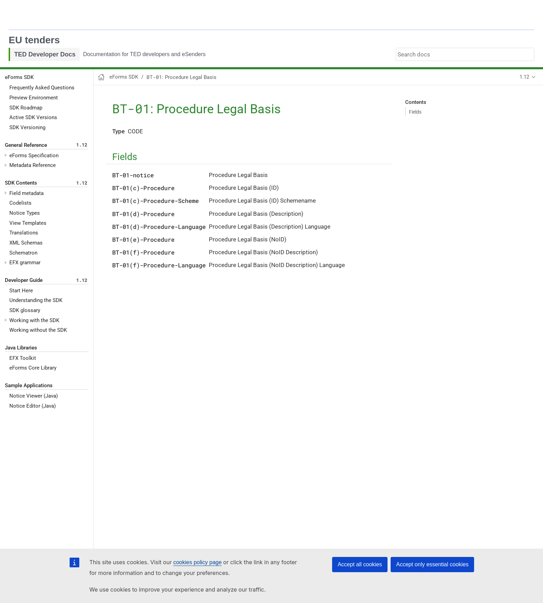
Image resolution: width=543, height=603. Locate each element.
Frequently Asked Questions (41, 88)
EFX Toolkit (22, 358)
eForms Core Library (32, 368)
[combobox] (465, 54)
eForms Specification (34, 155)
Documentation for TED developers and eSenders (144, 54)
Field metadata (26, 193)
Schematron (23, 253)
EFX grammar (25, 262)
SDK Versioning (27, 127)
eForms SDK (19, 77)
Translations (23, 233)
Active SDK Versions (33, 117)
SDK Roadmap (25, 108)
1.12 (524, 77)
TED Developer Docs (44, 54)
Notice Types (24, 213)
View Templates (27, 223)
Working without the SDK (38, 330)
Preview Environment (33, 98)
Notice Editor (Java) (32, 406)
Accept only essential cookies (432, 564)
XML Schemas (26, 243)
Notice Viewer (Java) (33, 396)
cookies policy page (197, 562)
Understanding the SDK (35, 300)
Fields (415, 112)
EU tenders (34, 40)
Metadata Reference (32, 165)
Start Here (21, 290)
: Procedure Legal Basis (181, 77)
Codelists (20, 203)
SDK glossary (24, 310)
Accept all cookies (360, 564)
